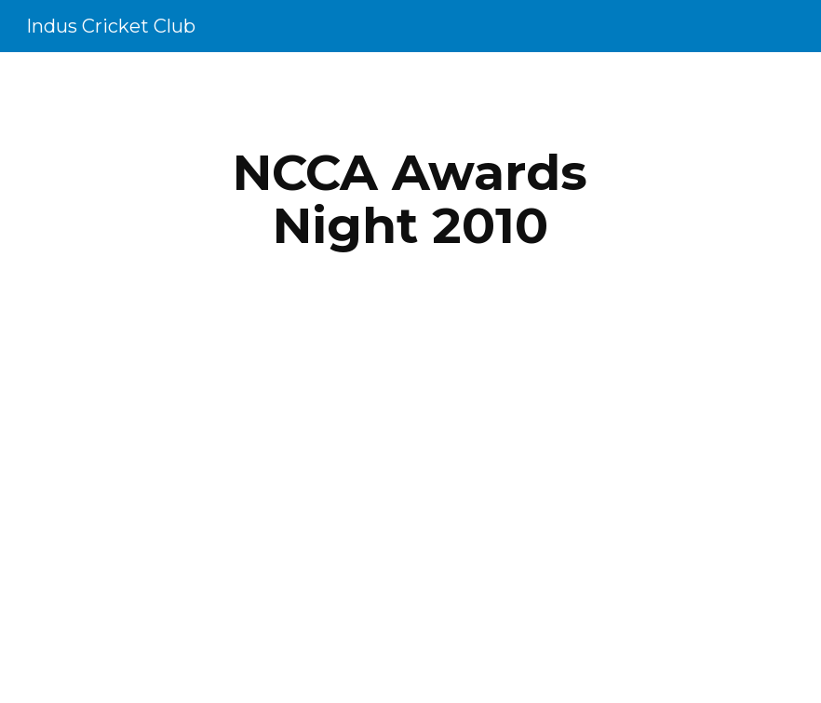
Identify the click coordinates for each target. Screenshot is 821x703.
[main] (410, 199)
